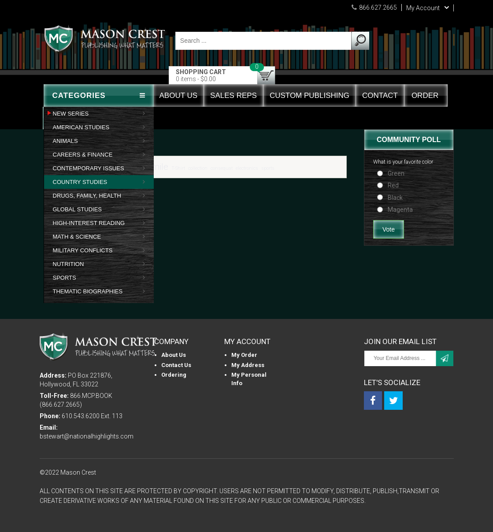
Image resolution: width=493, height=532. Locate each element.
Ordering (173, 374)
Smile (157, 166)
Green (396, 173)
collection (198, 168)
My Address (247, 365)
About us (173, 355)
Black (395, 197)
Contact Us (176, 365)
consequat (222, 168)
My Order (244, 355)
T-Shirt (178, 168)
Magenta (400, 209)
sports (267, 168)
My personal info (249, 378)
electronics (247, 168)
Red (393, 185)
